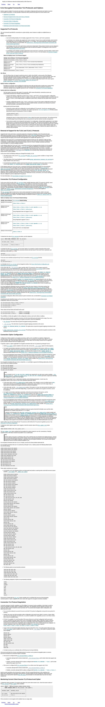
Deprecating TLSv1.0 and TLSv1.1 (17, 48)
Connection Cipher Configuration (10, 21)
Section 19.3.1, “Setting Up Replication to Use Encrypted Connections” (28, 277)
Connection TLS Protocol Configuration (12, 19)
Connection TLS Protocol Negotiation (11, 23)
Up (14, 4)
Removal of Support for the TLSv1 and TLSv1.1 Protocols (16, 16)
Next (19, 4)
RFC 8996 (34, 135)
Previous (4, 4)
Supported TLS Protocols (9, 14)
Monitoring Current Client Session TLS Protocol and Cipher (16, 25)
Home (9, 4)
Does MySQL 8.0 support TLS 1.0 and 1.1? (22, 176)
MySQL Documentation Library (12, 704)
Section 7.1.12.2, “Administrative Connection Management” (20, 188)
